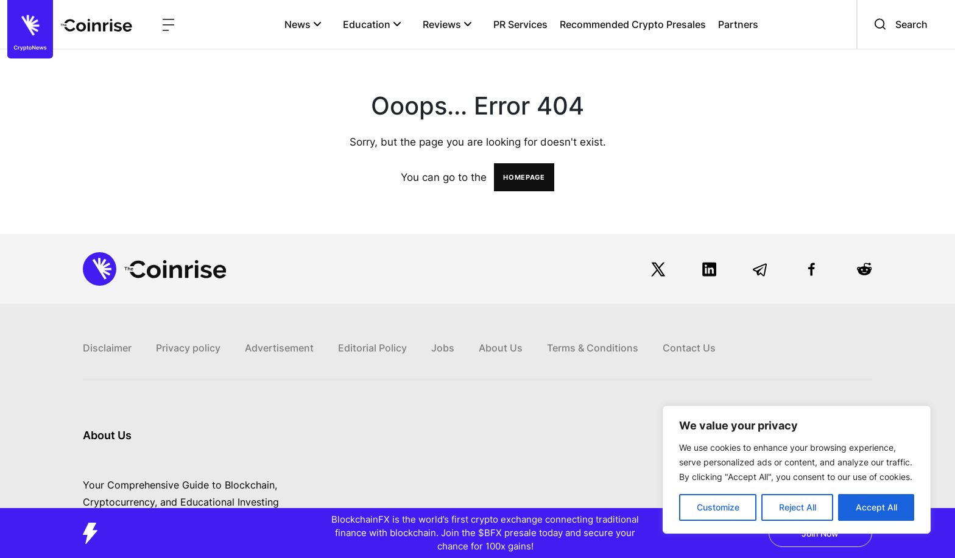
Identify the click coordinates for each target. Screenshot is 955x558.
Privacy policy (188, 348)
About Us (501, 348)
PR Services (520, 24)
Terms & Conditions (592, 348)
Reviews (447, 24)
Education (372, 24)
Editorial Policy (372, 348)
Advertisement (279, 348)
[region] (797, 470)
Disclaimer (107, 348)
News (303, 24)
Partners (738, 24)
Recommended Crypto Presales (633, 24)
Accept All (876, 507)
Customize (718, 507)
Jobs (442, 348)
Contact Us (689, 348)
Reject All (797, 507)
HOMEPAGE (524, 177)
